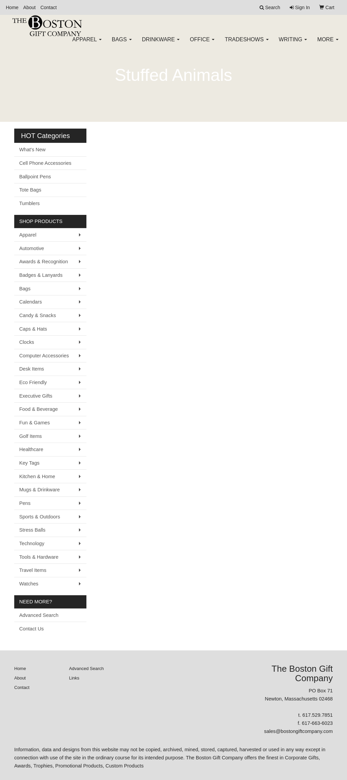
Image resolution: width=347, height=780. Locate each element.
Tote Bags (30, 190)
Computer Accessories (44, 355)
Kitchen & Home (37, 476)
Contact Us (31, 628)
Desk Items (31, 369)
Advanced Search (39, 615)
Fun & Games (34, 422)
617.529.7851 (317, 715)
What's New (32, 149)
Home (12, 7)
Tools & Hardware (39, 557)
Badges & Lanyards (41, 275)
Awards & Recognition (43, 261)
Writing (293, 44)
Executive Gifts (36, 396)
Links (74, 678)
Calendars (30, 302)
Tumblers (29, 203)
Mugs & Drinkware (39, 489)
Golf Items (30, 436)
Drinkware (161, 44)
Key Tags (29, 463)
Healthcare (31, 449)
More (327, 44)
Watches (28, 583)
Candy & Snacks (37, 315)
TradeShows (246, 44)
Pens (24, 503)
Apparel (86, 44)
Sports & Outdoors (39, 516)
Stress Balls (32, 530)
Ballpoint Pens (35, 176)
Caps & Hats (33, 329)
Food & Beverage (38, 409)
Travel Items (32, 570)
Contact (48, 7)
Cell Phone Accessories (45, 163)
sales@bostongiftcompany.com (298, 731)
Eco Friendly (33, 382)
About (29, 7)
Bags (122, 44)
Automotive (31, 248)
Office (202, 44)
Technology (31, 543)
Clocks (26, 342)
